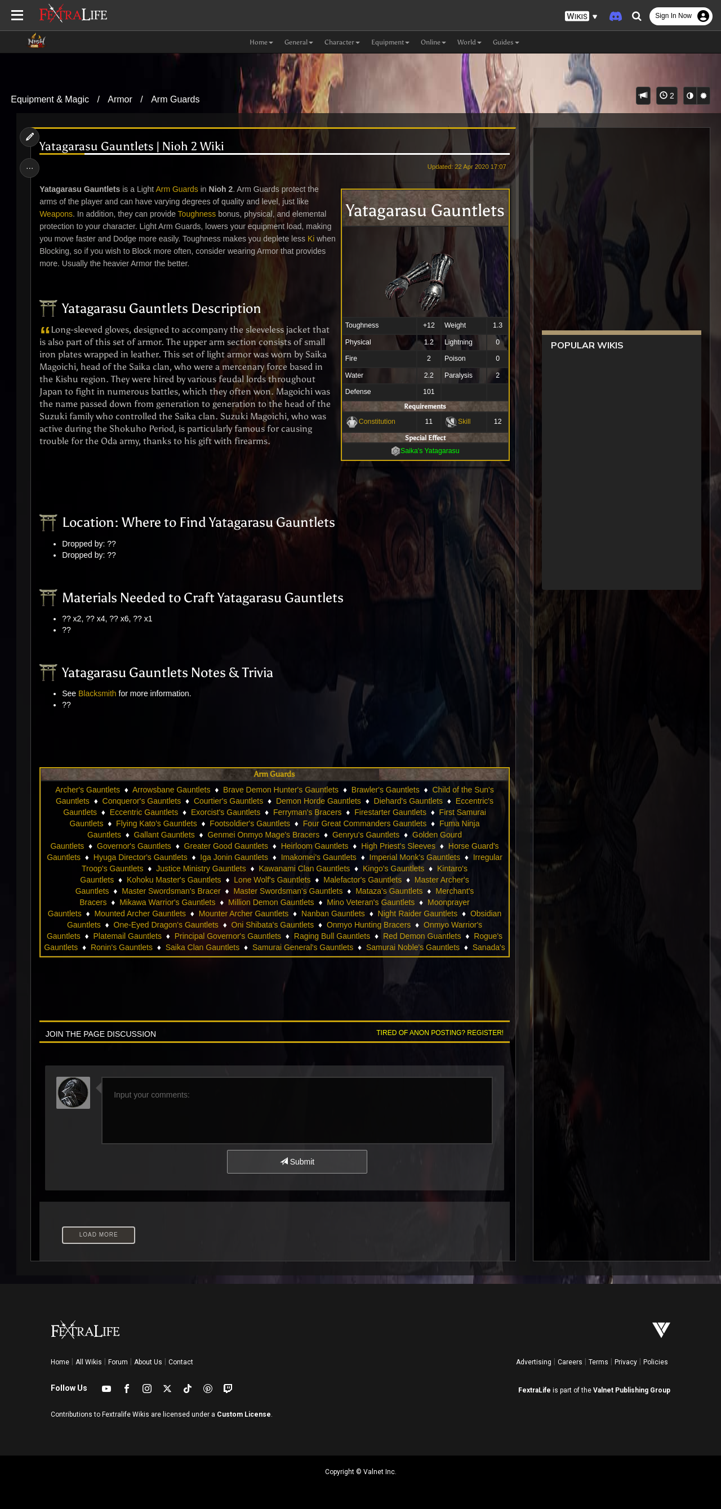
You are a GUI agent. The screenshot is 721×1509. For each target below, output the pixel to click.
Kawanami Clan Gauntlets (304, 868)
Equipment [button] (390, 42)
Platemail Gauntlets (128, 936)
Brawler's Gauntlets (385, 789)
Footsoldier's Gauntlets (250, 823)
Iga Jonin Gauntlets (234, 857)
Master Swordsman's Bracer (171, 890)
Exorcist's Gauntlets (225, 812)
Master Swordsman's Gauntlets (287, 890)
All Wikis (88, 1362)
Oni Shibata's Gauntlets (273, 924)
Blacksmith (97, 693)
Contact (180, 1362)
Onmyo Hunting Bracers (369, 924)
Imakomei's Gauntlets (319, 857)
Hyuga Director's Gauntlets (141, 857)
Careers (570, 1362)
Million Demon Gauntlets (271, 902)
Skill (464, 422)
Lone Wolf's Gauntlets (272, 879)
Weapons (56, 213)
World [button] (469, 42)
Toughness (197, 213)
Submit (297, 1161)
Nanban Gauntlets (333, 913)
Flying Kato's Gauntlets (156, 823)
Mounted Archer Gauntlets (140, 913)
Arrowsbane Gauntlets (171, 789)
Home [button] (261, 42)
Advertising (533, 1362)
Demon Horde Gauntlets (318, 800)
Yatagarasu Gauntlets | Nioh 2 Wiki (131, 146)
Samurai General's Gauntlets (302, 947)
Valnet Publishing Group (631, 1390)
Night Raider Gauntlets (418, 913)
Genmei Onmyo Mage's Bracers (264, 834)
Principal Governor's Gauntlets (228, 936)
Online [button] (433, 42)
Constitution (377, 422)
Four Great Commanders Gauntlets (364, 823)
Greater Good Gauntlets (226, 845)
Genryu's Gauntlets (365, 834)
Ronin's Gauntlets (122, 947)
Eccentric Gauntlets (144, 812)
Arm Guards (175, 99)
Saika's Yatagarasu (430, 451)
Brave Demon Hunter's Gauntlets (281, 789)
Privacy (626, 1362)
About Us (148, 1362)
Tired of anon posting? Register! (440, 1033)
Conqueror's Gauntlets (142, 800)
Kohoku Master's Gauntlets (174, 879)
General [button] (298, 42)
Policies (655, 1362)
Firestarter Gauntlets (390, 812)
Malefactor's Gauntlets (362, 879)
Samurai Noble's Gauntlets (413, 947)
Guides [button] (506, 42)
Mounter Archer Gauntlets (244, 913)
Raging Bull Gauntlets (332, 936)
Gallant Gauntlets (164, 834)
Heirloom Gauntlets (315, 845)
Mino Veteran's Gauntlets (371, 902)
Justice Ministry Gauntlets (201, 868)
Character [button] (342, 42)
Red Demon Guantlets (422, 936)
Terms (598, 1362)
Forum (118, 1362)
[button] (581, 16)
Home (60, 1362)
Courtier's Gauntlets (228, 800)
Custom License (244, 1414)
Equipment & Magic (50, 99)
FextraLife (534, 1390)
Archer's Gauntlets (87, 789)
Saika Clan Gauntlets (203, 947)
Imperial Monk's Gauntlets (415, 857)
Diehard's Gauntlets (408, 800)
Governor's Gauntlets (134, 845)
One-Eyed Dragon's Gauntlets (166, 924)
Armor (120, 99)
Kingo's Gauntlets (393, 868)
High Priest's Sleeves (398, 845)
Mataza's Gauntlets (388, 890)
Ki (311, 238)
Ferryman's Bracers (307, 812)
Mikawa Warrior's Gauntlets (167, 902)
